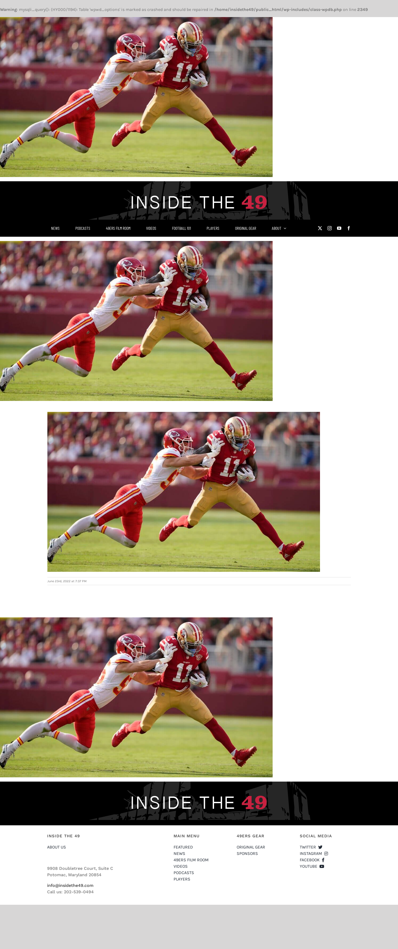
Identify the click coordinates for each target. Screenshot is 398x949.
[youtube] (339, 228)
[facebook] (349, 228)
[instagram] (329, 228)
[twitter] (320, 228)
